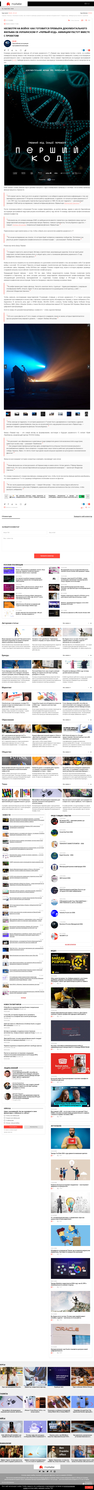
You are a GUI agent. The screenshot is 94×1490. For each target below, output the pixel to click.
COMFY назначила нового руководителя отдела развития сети (26, 861)
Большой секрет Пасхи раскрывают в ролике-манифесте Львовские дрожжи (69, 1078)
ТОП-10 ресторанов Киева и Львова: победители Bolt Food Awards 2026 (25, 905)
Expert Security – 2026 (66, 854)
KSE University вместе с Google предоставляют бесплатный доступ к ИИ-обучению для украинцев (26, 898)
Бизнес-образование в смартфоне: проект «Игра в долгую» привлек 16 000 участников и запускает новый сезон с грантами (30, 571)
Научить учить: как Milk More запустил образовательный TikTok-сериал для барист (59, 1435)
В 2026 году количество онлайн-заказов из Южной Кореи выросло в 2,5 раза (25, 912)
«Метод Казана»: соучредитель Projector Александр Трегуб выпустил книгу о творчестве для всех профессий (26, 941)
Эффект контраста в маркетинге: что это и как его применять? (35, 1460)
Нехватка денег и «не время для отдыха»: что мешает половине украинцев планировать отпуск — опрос (27, 833)
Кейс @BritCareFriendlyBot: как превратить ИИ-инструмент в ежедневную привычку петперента (26, 963)
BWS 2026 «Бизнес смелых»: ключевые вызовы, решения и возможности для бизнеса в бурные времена (26, 891)
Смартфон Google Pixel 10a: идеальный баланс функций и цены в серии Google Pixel (82, 1410)
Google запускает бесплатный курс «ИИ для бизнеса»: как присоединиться (29, 612)
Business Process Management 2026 (71, 923)
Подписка (91, 4)
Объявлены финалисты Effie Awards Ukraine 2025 (75, 612)
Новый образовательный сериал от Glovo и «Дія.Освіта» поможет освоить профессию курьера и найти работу (25, 869)
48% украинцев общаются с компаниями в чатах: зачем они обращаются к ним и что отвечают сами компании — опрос (26, 919)
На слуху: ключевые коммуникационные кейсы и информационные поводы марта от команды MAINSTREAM (70, 1045)
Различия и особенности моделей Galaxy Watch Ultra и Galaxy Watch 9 (59, 1410)
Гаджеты (4, 1393)
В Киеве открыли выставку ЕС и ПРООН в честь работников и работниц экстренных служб (75, 595)
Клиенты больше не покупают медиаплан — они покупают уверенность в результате (70, 1185)
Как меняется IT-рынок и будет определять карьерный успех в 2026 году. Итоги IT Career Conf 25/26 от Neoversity (29, 596)
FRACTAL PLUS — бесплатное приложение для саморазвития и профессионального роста (26, 948)
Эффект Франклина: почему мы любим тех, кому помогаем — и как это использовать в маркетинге (59, 1460)
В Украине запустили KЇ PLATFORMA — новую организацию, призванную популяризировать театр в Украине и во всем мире (74, 579)
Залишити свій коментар (83, 516)
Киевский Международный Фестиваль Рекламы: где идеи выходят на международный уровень (75, 588)
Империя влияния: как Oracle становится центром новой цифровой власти (69, 1349)
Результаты (33, 1126)
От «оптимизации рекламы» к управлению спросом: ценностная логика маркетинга (68, 1217)
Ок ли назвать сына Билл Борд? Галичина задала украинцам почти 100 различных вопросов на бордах (26, 970)
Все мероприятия (70, 944)
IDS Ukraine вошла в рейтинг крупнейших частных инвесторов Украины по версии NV (26, 841)
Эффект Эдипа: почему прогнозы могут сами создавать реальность (11, 1460)
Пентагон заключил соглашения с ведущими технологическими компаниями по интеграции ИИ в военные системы (21, 1054)
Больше (23, 997)
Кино (71, 20)
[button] (91, 623)
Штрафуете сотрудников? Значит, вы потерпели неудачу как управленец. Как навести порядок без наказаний (70, 1250)
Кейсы (2, 1418)
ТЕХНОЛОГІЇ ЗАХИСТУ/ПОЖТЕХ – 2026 (72, 843)
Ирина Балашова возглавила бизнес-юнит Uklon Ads (24, 955)
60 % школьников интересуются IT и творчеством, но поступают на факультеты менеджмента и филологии (27, 848)
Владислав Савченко (71, 203)
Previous (5, 367)
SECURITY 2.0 (64, 935)
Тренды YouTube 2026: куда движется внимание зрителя (69, 1153)
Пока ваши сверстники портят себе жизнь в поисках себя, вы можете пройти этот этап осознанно (82, 1460)
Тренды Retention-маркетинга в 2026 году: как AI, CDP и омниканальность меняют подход (68, 1283)
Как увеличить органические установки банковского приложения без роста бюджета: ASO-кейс (82, 1435)
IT (69, 20)
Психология (5, 1443)
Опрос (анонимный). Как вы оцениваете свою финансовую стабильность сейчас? (20, 1111)
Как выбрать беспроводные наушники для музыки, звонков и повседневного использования (11, 1410)
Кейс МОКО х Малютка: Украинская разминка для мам (24, 984)
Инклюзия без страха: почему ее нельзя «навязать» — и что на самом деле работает (26, 855)
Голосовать (13, 1126)
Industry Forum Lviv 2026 (67, 912)
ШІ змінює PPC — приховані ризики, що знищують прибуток (72, 820)
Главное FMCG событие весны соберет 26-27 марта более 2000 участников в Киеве (29, 587)
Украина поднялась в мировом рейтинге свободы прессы (23, 1045)
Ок (89, 1487)
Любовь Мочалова (19, 225)
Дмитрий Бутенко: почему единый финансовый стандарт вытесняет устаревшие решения (22, 1038)
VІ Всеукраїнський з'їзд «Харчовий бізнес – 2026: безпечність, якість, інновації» (73, 901)
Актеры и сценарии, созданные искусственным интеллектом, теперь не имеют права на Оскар (19, 1031)
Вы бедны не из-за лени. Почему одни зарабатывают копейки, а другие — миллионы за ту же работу (68, 1316)
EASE (14, 60)
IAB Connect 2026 (65, 877)
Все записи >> (67, 622)
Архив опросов (8, 1131)
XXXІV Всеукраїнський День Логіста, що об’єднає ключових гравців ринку (72, 889)
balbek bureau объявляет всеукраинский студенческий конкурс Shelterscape (28, 604)
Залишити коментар (47, 555)
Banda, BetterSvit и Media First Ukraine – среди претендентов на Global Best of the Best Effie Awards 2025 (27, 884)
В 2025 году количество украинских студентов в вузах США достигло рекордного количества (26, 876)
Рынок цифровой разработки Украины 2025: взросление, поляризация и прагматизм (25, 826)
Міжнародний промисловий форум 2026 (73, 866)
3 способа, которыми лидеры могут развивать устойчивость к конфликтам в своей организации (20, 1015)
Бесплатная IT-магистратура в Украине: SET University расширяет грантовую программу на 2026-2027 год (24, 927)
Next (88, 367)
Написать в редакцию (12, 507)
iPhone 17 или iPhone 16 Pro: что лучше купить (35, 1410)
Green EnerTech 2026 (66, 831)
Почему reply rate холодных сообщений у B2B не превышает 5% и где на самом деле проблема (35, 1435)
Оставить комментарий (10, 1129)
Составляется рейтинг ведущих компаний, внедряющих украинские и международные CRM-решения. (29, 579)
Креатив (75, 20)
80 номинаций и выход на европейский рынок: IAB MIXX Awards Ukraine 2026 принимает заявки (75, 570)
